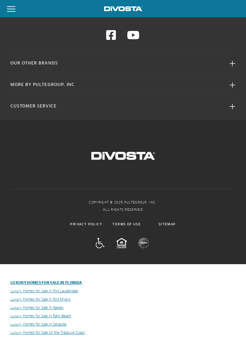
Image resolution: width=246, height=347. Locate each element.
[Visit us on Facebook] (111, 37)
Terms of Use (126, 224)
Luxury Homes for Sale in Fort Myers (40, 299)
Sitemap (167, 224)
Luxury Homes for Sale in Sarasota (38, 324)
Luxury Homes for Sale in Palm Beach (40, 316)
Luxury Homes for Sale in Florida (46, 283)
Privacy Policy (86, 224)
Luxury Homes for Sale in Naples (36, 308)
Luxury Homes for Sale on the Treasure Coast (47, 333)
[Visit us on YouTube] (133, 37)
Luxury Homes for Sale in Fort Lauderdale (44, 291)
